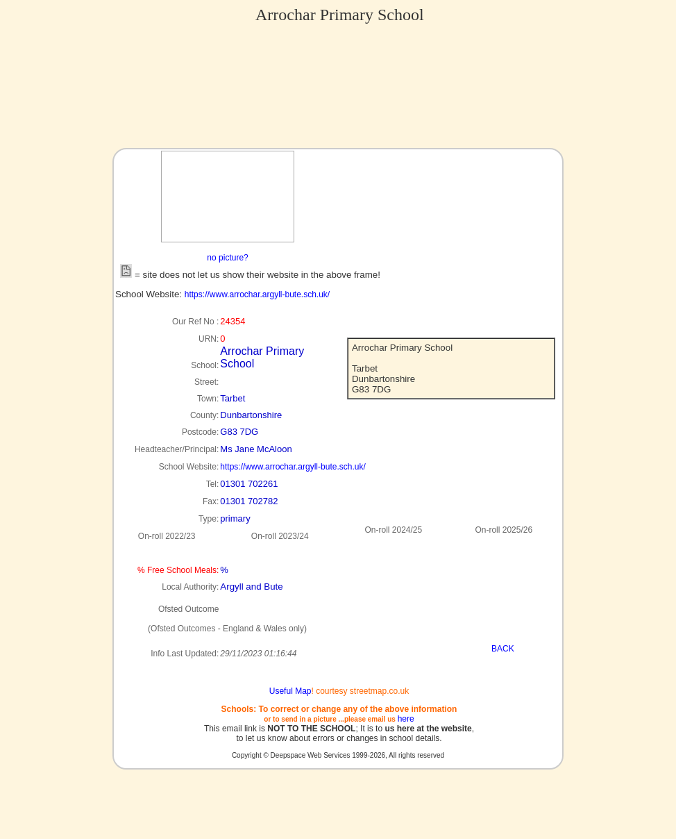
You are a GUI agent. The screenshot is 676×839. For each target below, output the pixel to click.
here (406, 719)
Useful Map (290, 691)
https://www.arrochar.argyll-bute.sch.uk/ (257, 294)
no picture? (227, 258)
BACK (502, 649)
